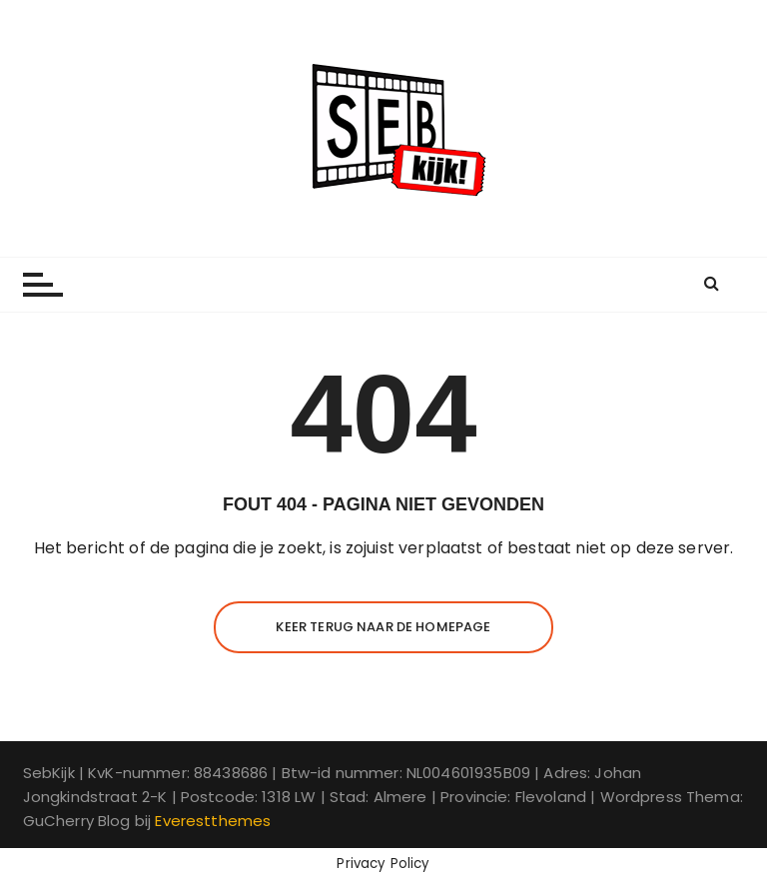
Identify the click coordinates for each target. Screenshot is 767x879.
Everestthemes (213, 820)
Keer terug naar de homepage (383, 626)
